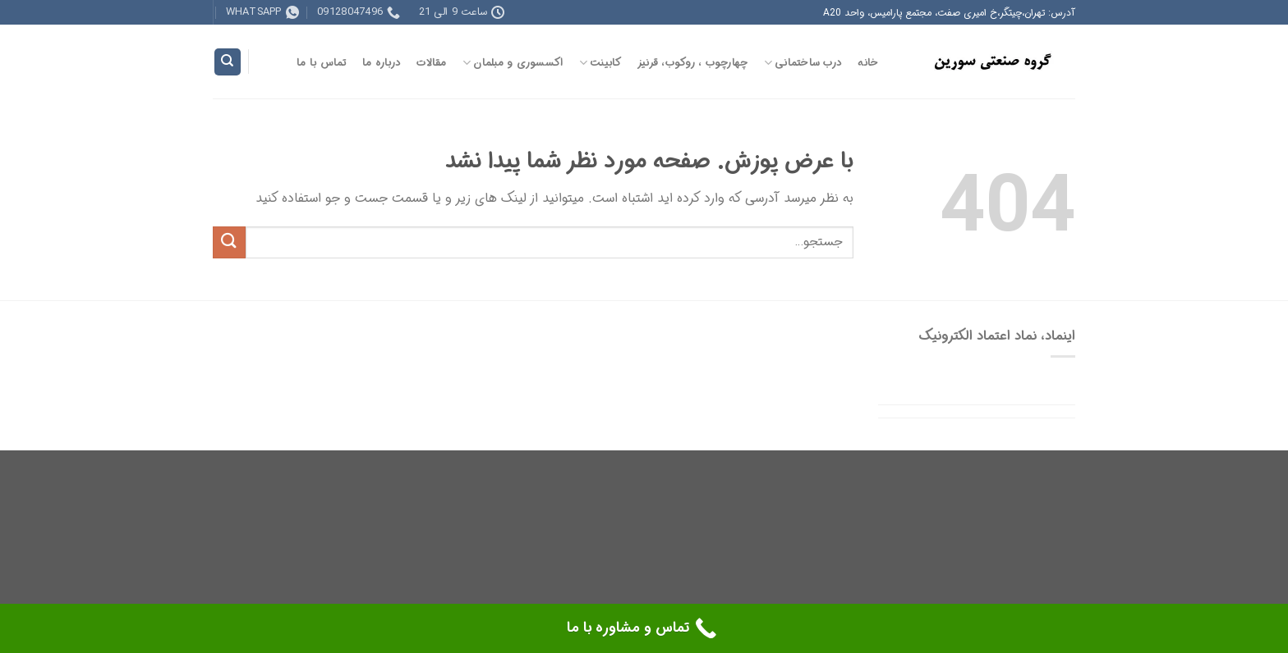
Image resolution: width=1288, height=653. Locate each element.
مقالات (431, 63)
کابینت (600, 63)
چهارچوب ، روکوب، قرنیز (692, 63)
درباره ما (381, 63)
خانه (868, 63)
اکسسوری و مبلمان (513, 63)
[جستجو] (227, 61)
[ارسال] (229, 242)
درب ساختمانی (803, 63)
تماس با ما (322, 63)
